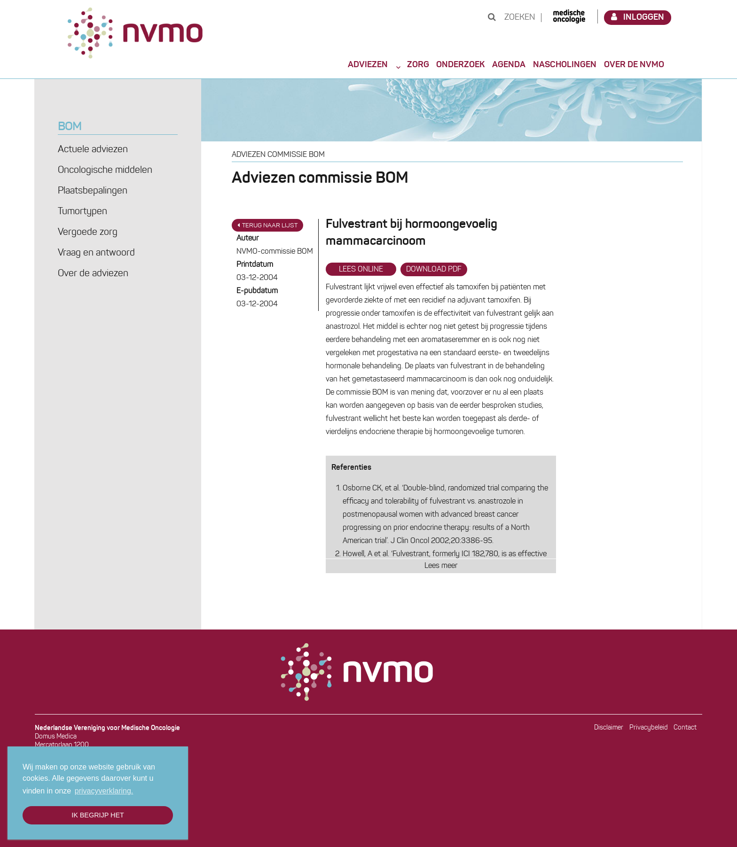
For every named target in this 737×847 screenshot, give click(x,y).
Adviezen (368, 65)
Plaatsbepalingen (92, 191)
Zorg (418, 65)
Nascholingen (564, 65)
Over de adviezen (93, 274)
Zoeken (511, 17)
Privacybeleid (648, 727)
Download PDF (434, 269)
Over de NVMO (634, 65)
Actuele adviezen (93, 150)
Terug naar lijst (267, 225)
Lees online (361, 269)
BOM (69, 127)
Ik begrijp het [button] (97, 815)
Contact (685, 727)
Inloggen (638, 17)
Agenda (508, 65)
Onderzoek (460, 65)
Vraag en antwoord (96, 253)
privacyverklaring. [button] (104, 791)
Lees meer (440, 566)
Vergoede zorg (88, 232)
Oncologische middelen (105, 170)
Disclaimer (608, 727)
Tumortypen (82, 212)
